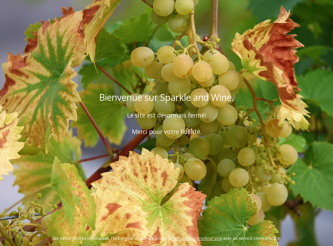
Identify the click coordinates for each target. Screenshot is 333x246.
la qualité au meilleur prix (197, 238)
